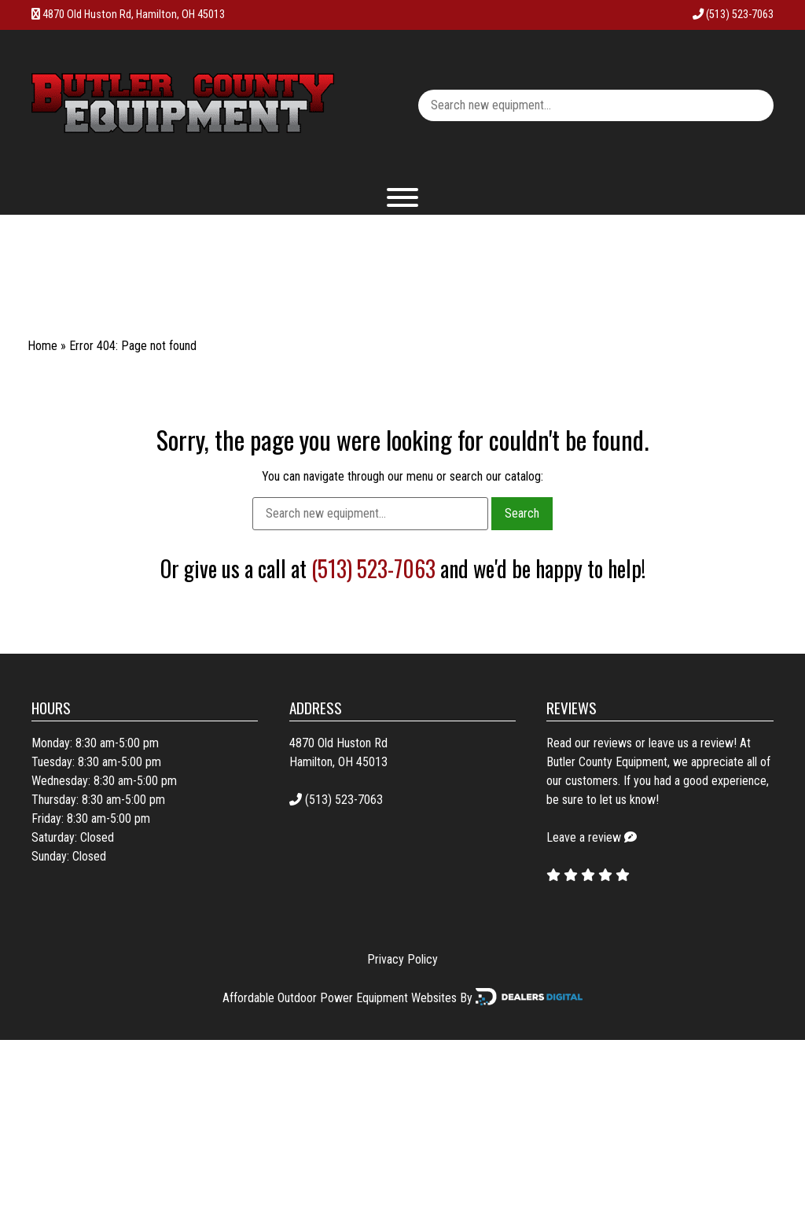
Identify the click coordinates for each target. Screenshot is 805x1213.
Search (522, 513)
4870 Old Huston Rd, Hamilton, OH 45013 (133, 14)
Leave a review (583, 837)
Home (42, 345)
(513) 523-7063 (733, 14)
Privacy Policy (402, 959)
